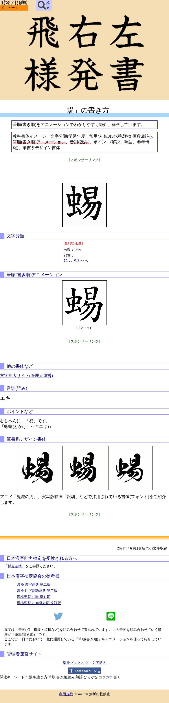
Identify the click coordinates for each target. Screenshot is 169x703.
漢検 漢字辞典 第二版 (33, 584)
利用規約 (66, 694)
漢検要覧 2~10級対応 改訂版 (39, 603)
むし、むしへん (76, 260)
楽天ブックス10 (75, 663)
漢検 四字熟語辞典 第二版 (37, 590)
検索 (44, 5)
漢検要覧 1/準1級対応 (33, 597)
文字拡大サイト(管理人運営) (26, 375)
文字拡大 (99, 663)
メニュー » (9, 8)
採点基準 (15, 566)
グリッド (86, 328)
